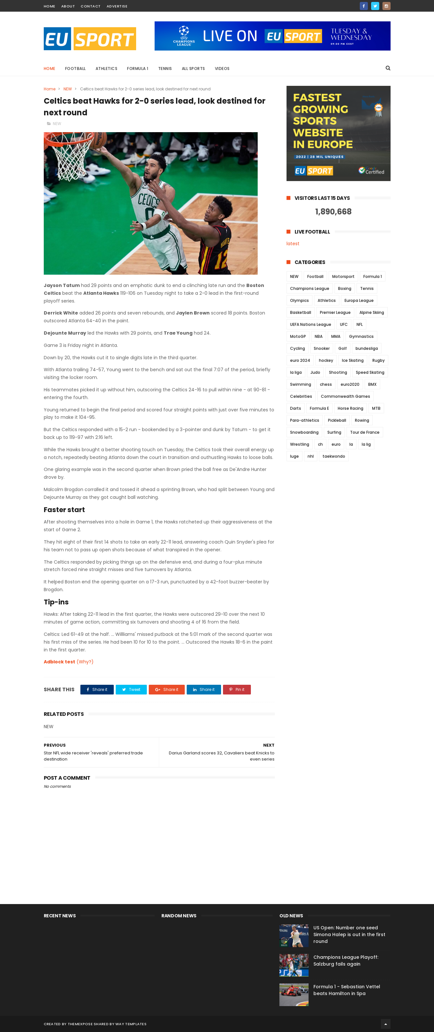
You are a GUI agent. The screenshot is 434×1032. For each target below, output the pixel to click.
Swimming (300, 384)
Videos (222, 68)
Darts (295, 408)
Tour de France (365, 432)
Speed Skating (370, 372)
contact (91, 6)
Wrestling (299, 444)
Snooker (322, 348)
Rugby (378, 360)
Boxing (344, 288)
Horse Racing (350, 408)
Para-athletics (304, 420)
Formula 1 (137, 68)
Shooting (338, 372)
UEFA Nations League (310, 324)
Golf (342, 348)
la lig (366, 444)
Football (75, 68)
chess (326, 384)
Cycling (297, 348)
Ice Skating (353, 360)
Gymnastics (361, 336)
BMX (372, 384)
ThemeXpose (80, 1023)
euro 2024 (300, 360)
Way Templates (131, 1023)
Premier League (335, 312)
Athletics (107, 68)
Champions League (309, 288)
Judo (315, 372)
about (68, 6)
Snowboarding (304, 432)
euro (336, 444)
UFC (344, 324)
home (49, 6)
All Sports (193, 68)
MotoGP (298, 336)
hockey (326, 360)
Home (49, 68)
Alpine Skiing (371, 312)
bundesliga (367, 348)
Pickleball (337, 420)
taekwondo (334, 456)
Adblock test (59, 662)
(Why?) (85, 662)
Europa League (359, 300)
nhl (311, 456)
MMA (335, 336)
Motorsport (343, 276)
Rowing (362, 420)
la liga (296, 372)
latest (293, 243)
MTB (376, 408)
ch (320, 444)
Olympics (299, 300)
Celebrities (301, 396)
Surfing (334, 432)
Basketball (300, 312)
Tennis (165, 68)
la (351, 444)
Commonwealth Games (345, 396)
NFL (360, 324)
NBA (319, 336)
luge (294, 456)
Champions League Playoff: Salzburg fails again (345, 960)
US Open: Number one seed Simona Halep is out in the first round (349, 934)
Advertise (117, 6)
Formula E (319, 408)
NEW (68, 89)
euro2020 (350, 384)
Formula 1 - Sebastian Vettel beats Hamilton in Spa (346, 990)
